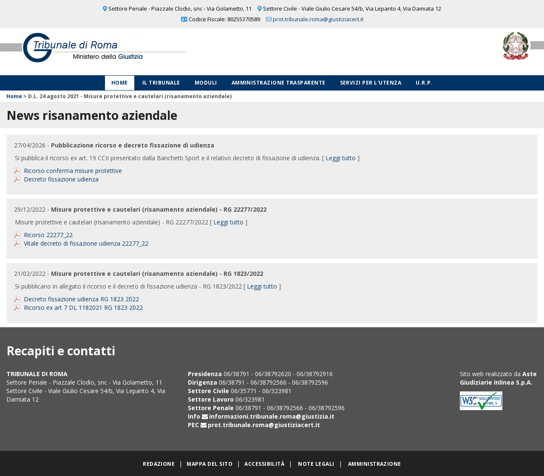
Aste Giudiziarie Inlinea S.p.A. (498, 378)
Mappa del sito (209, 464)
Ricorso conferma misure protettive (73, 171)
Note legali (316, 464)
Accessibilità (264, 464)
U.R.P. (424, 82)
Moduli (206, 82)
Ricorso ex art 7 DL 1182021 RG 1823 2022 (83, 307)
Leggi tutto (341, 158)
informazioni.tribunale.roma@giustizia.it (271, 416)
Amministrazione (374, 464)
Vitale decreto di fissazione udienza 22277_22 (86, 243)
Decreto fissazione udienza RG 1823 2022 (81, 299)
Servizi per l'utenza (371, 82)
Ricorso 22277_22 (48, 235)
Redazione (159, 464)
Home (119, 82)
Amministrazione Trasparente (279, 82)
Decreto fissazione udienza (61, 179)
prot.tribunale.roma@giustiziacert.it (318, 19)
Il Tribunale (161, 82)
